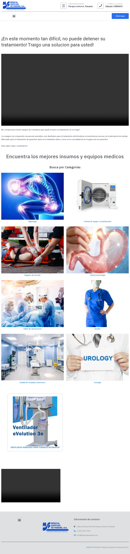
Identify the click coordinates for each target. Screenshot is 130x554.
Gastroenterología (97, 275)
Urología (97, 382)
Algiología (32, 221)
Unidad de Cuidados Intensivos (32, 382)
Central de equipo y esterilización (97, 221)
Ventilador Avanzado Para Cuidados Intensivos (35, 447)
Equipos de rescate (32, 275)
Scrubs (97, 329)
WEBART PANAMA (93, 547)
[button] (14, 16)
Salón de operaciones (32, 329)
